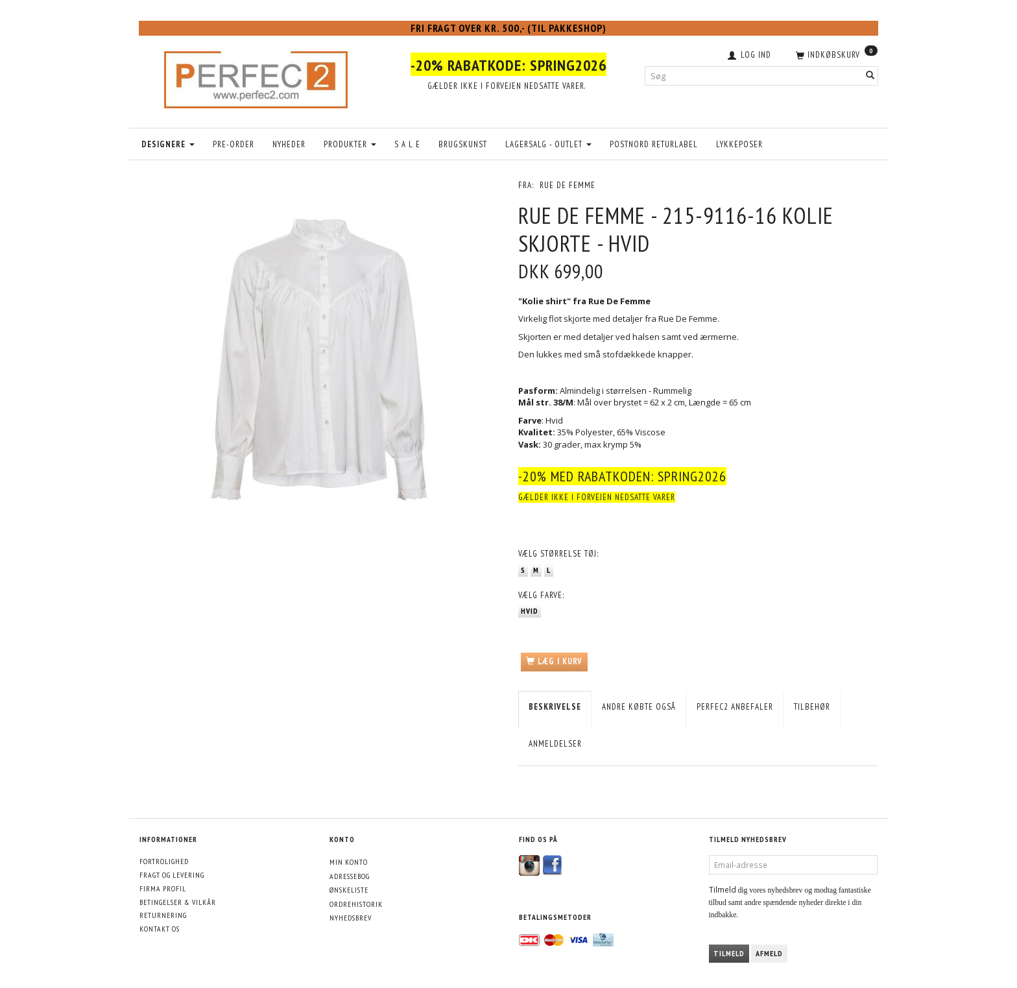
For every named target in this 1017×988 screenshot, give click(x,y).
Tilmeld (729, 953)
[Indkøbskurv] (835, 54)
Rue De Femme (567, 185)
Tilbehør (812, 706)
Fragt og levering (171, 875)
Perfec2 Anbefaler (735, 706)
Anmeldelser (555, 743)
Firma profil (162, 888)
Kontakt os (159, 929)
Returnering (163, 915)
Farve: (541, 595)
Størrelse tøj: (558, 553)
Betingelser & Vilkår (177, 902)
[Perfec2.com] (256, 76)
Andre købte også (639, 706)
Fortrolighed (164, 861)
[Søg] (870, 75)
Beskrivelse (555, 706)
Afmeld (769, 953)
